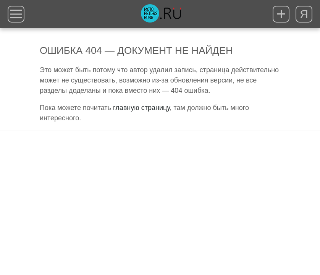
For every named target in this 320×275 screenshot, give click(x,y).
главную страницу (141, 108)
